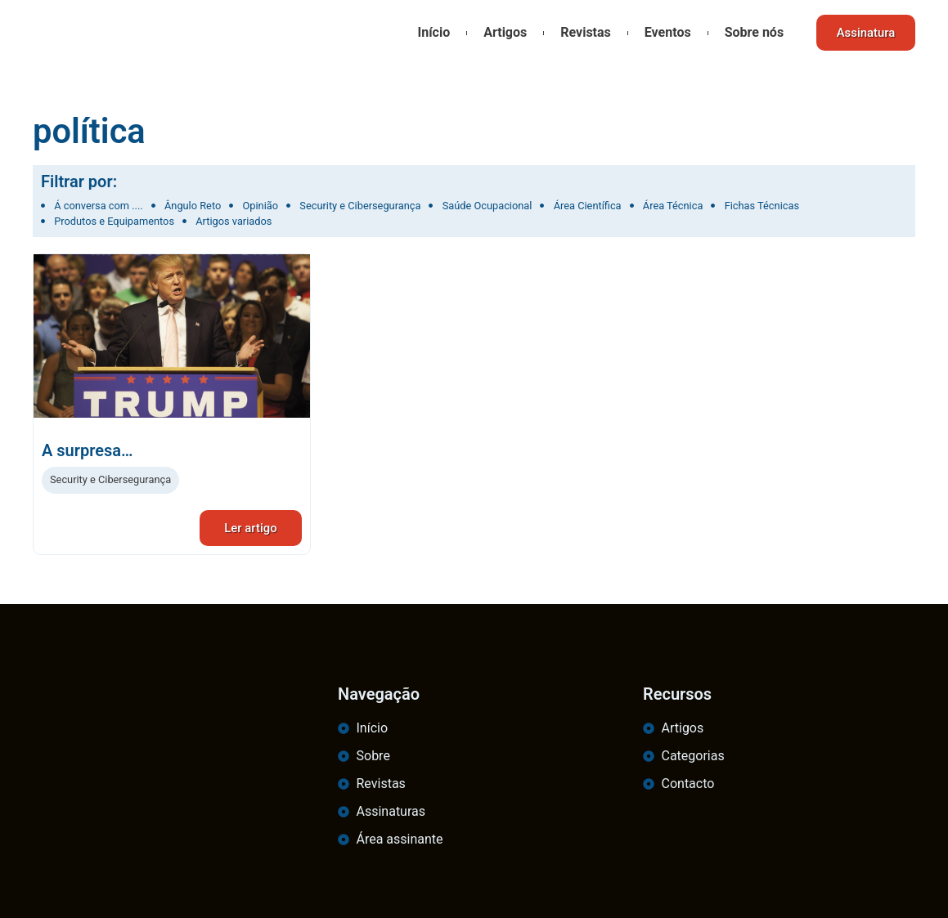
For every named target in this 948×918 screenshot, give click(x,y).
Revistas (584, 32)
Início (432, 32)
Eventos (667, 32)
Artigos (504, 32)
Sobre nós (752, 32)
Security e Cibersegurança (110, 479)
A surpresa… (87, 450)
